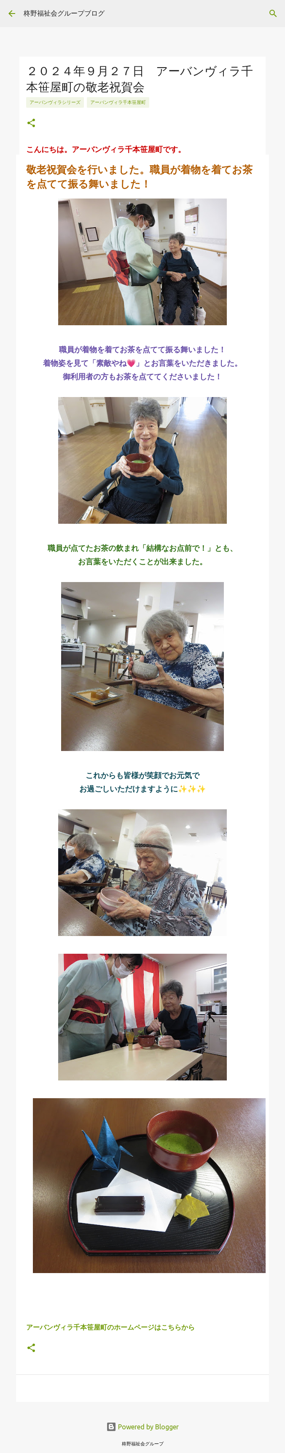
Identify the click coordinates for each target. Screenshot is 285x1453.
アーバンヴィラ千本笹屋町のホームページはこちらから (110, 1324)
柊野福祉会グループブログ (64, 13)
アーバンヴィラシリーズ (55, 102)
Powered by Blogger (142, 1424)
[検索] (273, 13)
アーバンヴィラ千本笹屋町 (118, 102)
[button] (31, 123)
